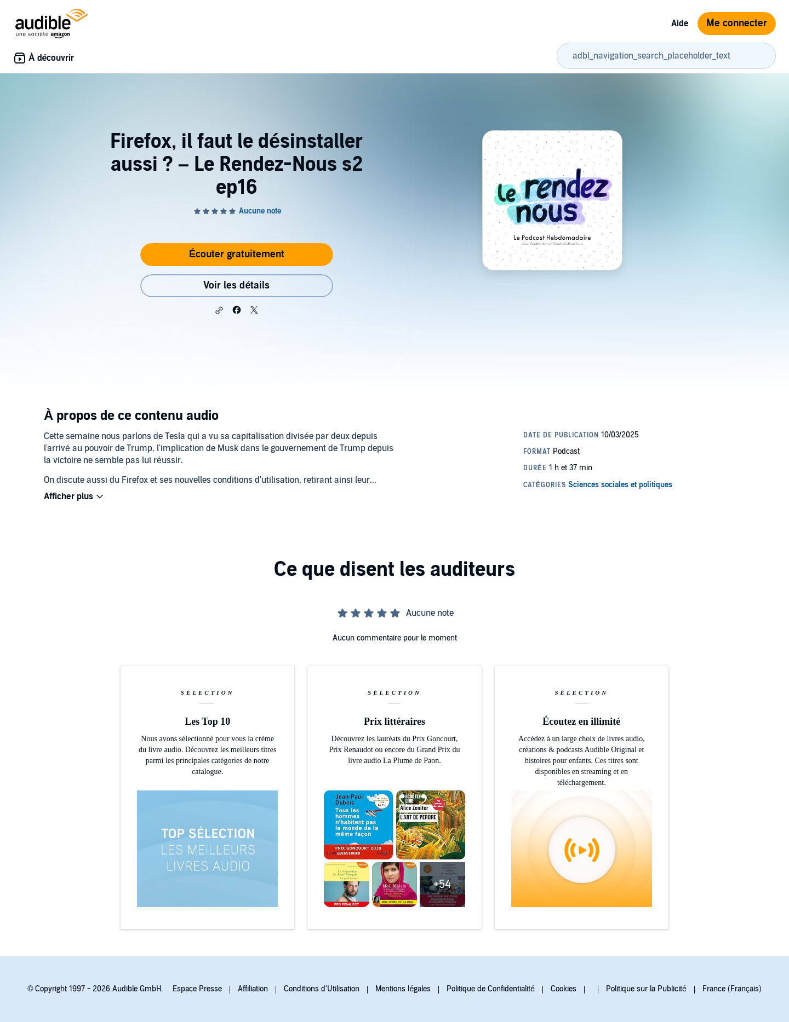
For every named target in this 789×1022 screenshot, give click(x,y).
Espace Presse (197, 989)
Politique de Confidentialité (491, 989)
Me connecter (736, 23)
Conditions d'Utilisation (321, 989)
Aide (680, 23)
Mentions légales (403, 989)
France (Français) (732, 989)
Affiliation (253, 989)
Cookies (563, 989)
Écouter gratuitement (236, 254)
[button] (219, 310)
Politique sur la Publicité (646, 989)
